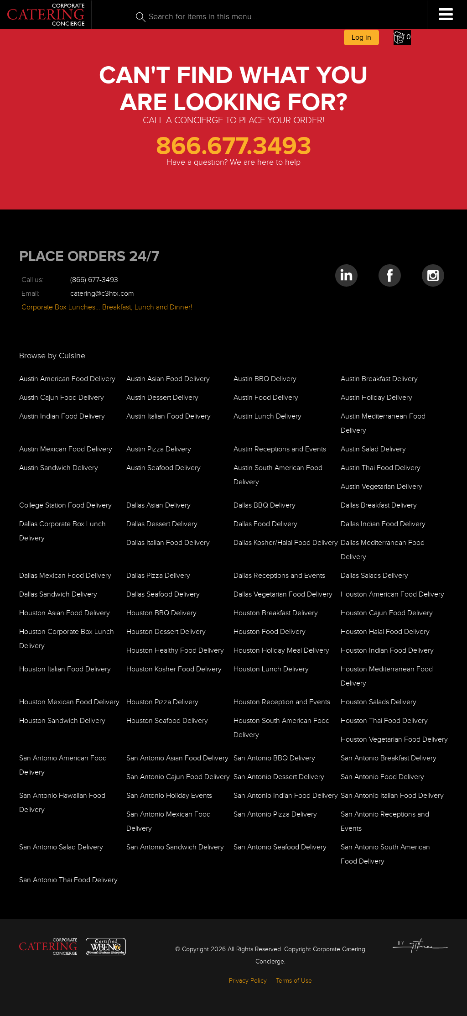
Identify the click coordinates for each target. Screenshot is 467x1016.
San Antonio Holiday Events (169, 795)
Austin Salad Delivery (373, 449)
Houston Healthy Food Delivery (175, 650)
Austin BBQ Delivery (265, 379)
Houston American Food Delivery (392, 594)
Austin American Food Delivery (67, 379)
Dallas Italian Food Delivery (168, 543)
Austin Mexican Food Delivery (65, 449)
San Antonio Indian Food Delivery (286, 795)
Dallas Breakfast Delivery (379, 505)
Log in (361, 37)
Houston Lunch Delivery (271, 669)
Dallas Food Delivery (265, 524)
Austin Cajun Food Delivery (61, 397)
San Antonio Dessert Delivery (279, 777)
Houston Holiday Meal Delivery (281, 650)
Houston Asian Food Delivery (64, 613)
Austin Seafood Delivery (163, 468)
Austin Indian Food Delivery (62, 416)
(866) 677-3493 (94, 280)
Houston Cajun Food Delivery (387, 613)
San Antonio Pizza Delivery (275, 814)
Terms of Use (294, 981)
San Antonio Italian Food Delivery (392, 795)
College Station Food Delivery (65, 505)
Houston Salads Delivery (378, 702)
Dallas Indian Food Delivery (383, 524)
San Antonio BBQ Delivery (274, 758)
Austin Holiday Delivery (376, 397)
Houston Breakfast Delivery (276, 613)
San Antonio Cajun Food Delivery (178, 777)
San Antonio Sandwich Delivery (175, 847)
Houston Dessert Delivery (166, 632)
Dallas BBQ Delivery (265, 505)
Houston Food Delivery (270, 632)
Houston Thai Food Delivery (384, 721)
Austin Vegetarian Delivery (381, 486)
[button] (402, 37)
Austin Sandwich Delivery (58, 468)
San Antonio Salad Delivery (61, 847)
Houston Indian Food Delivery (387, 650)
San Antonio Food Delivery (382, 777)
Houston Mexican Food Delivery (69, 702)
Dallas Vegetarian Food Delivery (283, 594)
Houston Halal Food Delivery (385, 632)
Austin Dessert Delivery (162, 397)
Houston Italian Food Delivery (65, 669)
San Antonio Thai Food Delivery (68, 880)
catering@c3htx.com (102, 293)
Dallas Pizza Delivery (158, 575)
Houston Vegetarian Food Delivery (394, 739)
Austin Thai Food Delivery (380, 468)
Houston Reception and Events (282, 702)
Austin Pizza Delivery (158, 449)
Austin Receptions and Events (280, 449)
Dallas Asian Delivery (158, 505)
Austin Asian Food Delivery (168, 379)
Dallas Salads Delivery (374, 575)
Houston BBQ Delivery (161, 613)
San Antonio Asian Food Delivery (177, 758)
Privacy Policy (248, 981)
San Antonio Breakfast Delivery (388, 758)
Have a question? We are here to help (233, 162)
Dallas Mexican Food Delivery (65, 575)
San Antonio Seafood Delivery (280, 847)
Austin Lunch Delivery (267, 416)
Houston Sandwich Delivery (62, 721)
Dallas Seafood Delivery (163, 594)
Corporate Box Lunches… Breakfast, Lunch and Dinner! (106, 307)
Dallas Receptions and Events (279, 575)
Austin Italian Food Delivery (168, 416)
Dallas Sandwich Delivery (58, 594)
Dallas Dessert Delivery (161, 524)
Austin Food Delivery (266, 397)
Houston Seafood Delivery (167, 721)
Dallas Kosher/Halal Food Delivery (286, 543)
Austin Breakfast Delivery (379, 379)
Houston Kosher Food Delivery (174, 669)
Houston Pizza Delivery (162, 702)
